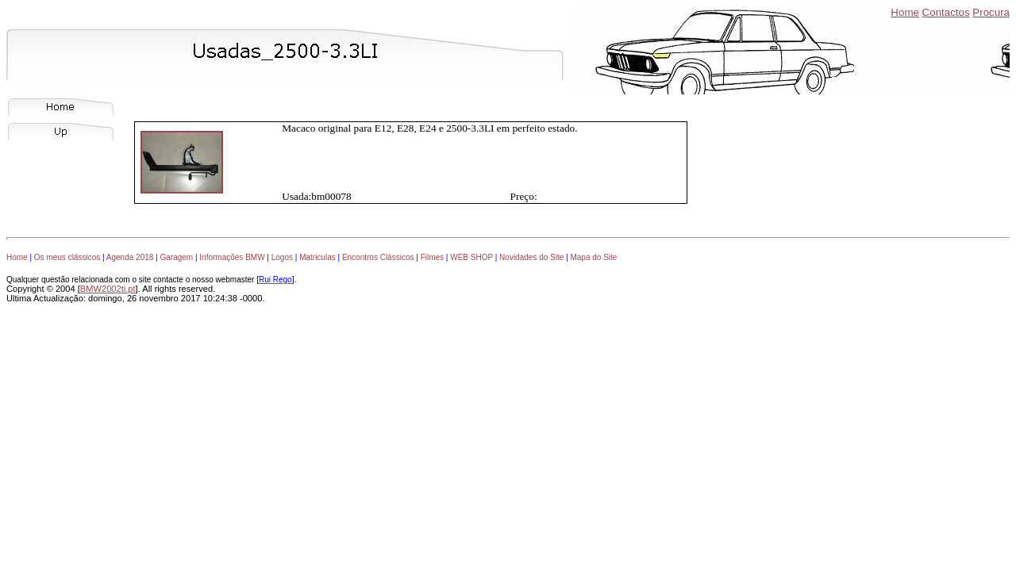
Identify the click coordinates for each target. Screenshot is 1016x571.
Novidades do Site (531, 257)
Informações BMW (231, 257)
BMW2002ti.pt (108, 288)
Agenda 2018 (130, 257)
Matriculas (317, 257)
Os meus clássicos (67, 257)
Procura (991, 12)
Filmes (432, 257)
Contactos (946, 12)
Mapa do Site (593, 257)
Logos (282, 257)
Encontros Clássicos (378, 257)
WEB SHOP (471, 257)
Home (905, 12)
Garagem (176, 257)
